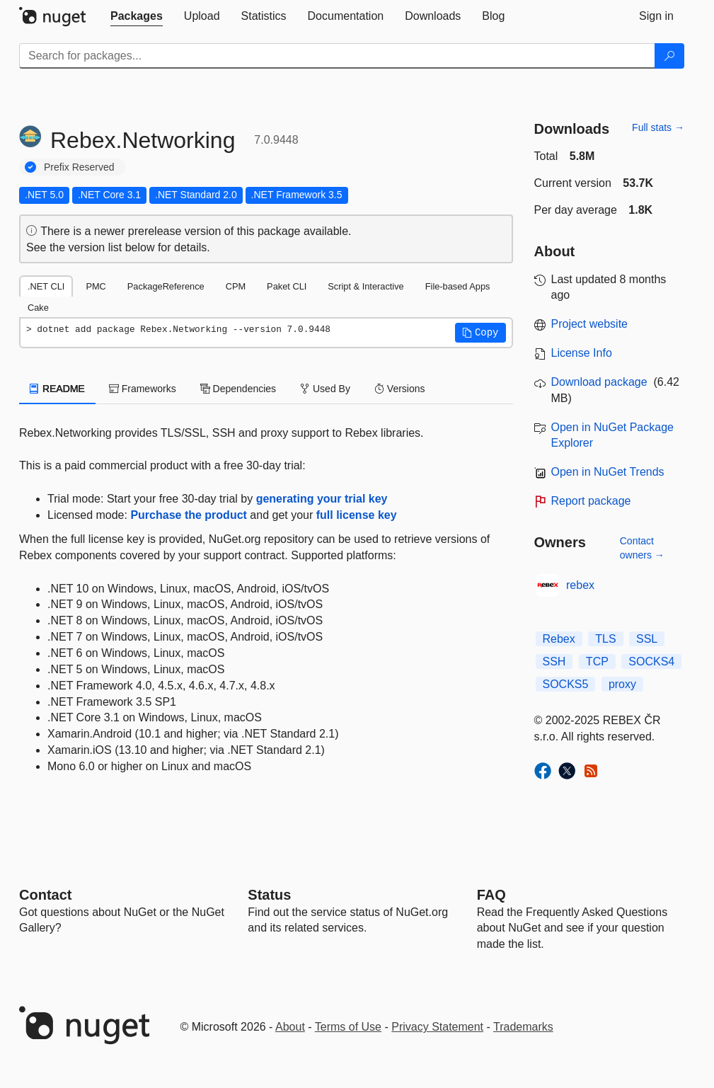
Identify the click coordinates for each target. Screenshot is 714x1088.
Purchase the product (188, 515)
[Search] (669, 56)
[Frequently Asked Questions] (491, 895)
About (290, 1027)
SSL (646, 639)
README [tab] (57, 389)
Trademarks (523, 1027)
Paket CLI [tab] (286, 286)
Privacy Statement (437, 1027)
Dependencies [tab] (238, 389)
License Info (581, 353)
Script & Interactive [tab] (365, 286)
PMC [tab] (95, 286)
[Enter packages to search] (337, 56)
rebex (580, 585)
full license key (356, 515)
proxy (622, 684)
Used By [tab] (325, 389)
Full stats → (658, 127)
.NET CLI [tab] (46, 286)
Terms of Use (348, 1027)
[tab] (136, 16)
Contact (45, 895)
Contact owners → (642, 548)
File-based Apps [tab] (457, 286)
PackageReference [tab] (166, 286)
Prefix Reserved (79, 167)
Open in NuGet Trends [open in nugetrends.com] (607, 472)
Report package (591, 501)
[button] (480, 333)
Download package (599, 382)
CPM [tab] (236, 286)
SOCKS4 (651, 661)
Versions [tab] (399, 389)
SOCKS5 (566, 684)
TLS (605, 639)
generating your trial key (322, 499)
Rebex (559, 639)
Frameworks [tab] (142, 389)
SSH (554, 661)
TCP (597, 661)
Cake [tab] (38, 307)
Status (269, 895)
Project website (589, 324)
